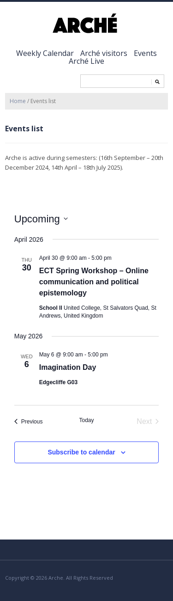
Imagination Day (67, 367)
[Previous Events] (28, 422)
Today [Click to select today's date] (86, 420)
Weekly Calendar (45, 53)
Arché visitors (103, 53)
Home (18, 101)
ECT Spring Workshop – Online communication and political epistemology (94, 282)
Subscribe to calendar (81, 452)
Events (145, 53)
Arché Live (86, 61)
